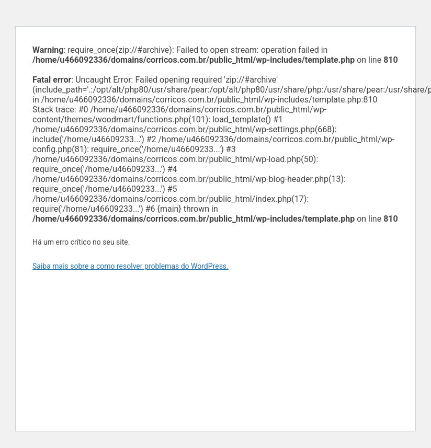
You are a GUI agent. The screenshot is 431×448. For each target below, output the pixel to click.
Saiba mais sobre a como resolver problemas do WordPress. (130, 266)
